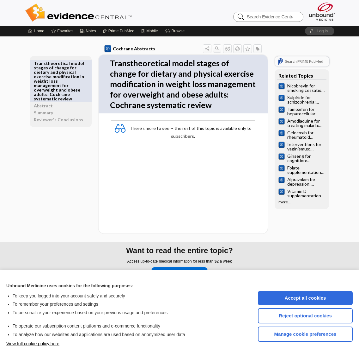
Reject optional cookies (305, 315)
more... (283, 202)
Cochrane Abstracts (128, 49)
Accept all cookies (305, 298)
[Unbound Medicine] (322, 12)
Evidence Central (104, 12)
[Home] (36, 31)
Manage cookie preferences (305, 334)
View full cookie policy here (32, 343)
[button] (175, 31)
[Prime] (118, 31)
